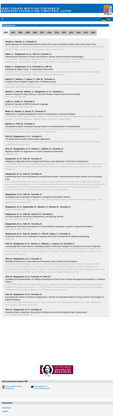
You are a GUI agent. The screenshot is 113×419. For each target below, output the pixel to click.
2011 (86, 32)
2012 (79, 32)
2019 (27, 32)
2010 (93, 32)
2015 (57, 32)
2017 (42, 32)
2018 (35, 32)
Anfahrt (5, 411)
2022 (6, 32)
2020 (20, 32)
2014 (64, 32)
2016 (49, 32)
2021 (13, 32)
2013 (71, 32)
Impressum (6, 408)
